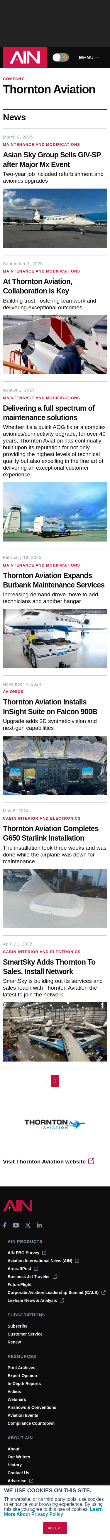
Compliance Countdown (31, 1423)
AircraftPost (23, 1268)
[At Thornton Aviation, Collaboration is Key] (55, 287)
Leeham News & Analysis (36, 1300)
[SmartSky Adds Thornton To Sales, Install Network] (55, 967)
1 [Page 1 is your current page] (55, 1081)
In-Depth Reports (24, 1383)
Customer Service (25, 1334)
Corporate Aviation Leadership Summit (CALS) (57, 1292)
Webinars (17, 1399)
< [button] (46, 1081)
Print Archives (21, 1367)
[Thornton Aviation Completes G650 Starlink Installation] (55, 834)
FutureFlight (20, 1284)
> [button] (63, 1081)
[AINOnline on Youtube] (16, 1225)
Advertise (20, 1480)
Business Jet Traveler (32, 1276)
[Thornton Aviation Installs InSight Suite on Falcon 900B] (55, 707)
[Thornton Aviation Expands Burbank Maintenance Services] (55, 581)
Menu (89, 57)
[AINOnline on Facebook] (5, 1225)
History (15, 1465)
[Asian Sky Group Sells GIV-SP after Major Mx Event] (55, 160)
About (13, 1449)
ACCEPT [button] (55, 1528)
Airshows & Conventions (32, 1407)
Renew (14, 1342)
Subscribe (18, 1326)
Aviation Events (23, 1415)
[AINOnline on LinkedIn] (39, 1225)
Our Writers (19, 1457)
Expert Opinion (22, 1375)
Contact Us (18, 1472)
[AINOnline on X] (28, 1225)
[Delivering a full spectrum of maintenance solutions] (55, 413)
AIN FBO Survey (27, 1252)
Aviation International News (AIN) (43, 1260)
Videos (14, 1391)
